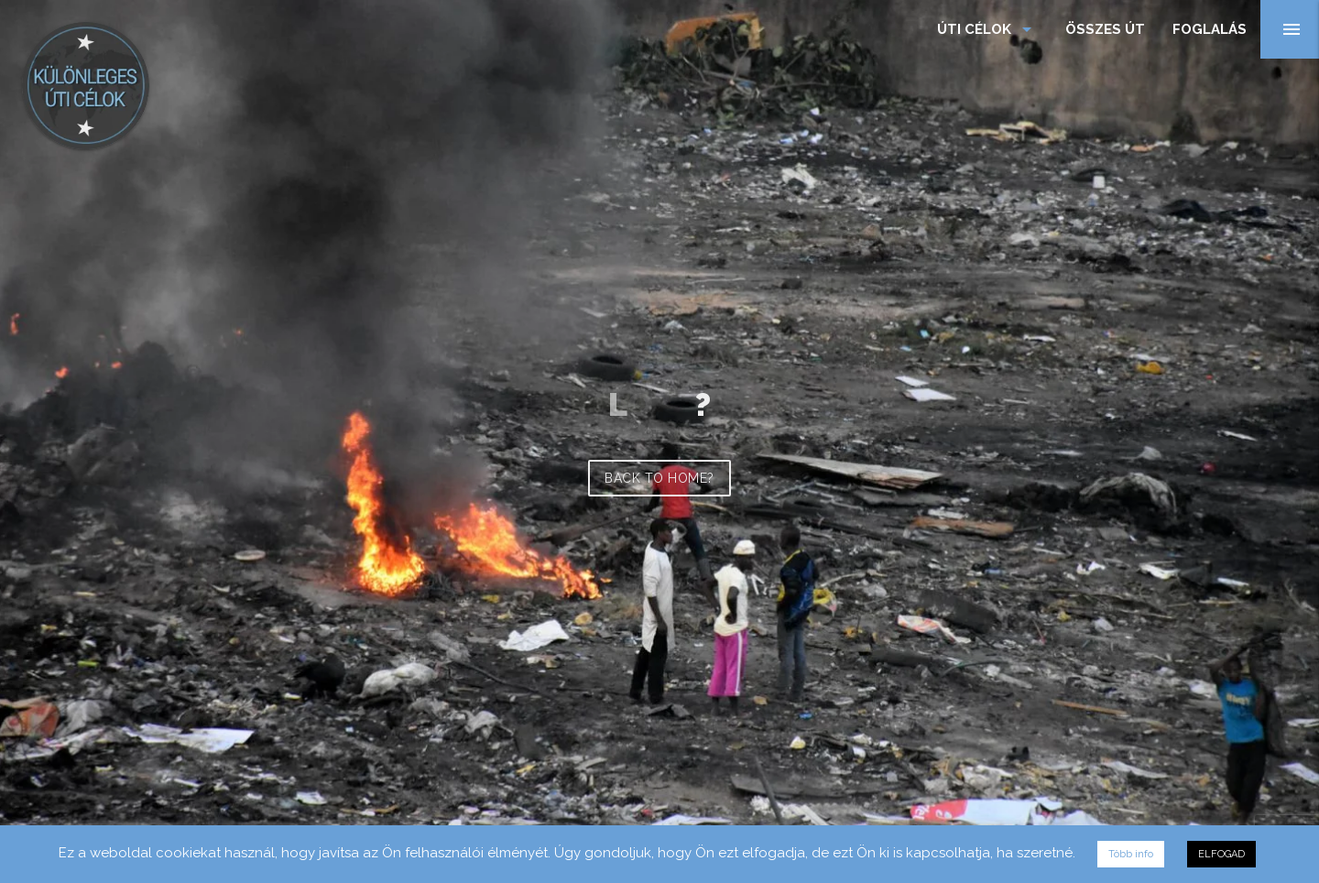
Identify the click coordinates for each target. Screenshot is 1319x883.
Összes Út (1105, 29)
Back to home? (659, 478)
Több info (1130, 854)
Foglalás (1209, 29)
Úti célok (987, 29)
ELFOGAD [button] (1221, 854)
